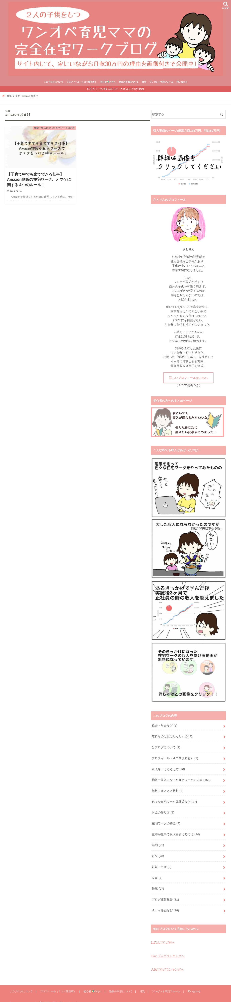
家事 (157, 872)
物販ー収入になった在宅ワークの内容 (181, 778)
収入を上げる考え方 (168, 767)
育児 (158, 851)
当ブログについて (166, 746)
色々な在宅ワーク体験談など (174, 799)
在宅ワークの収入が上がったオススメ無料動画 (116, 88)
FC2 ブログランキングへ (167, 949)
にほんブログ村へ (163, 935)
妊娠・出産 (161, 862)
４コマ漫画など (165, 904)
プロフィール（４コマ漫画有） (81, 82)
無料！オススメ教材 (167, 788)
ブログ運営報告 (165, 893)
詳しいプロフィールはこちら (188, 377)
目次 (144, 82)
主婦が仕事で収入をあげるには (176, 830)
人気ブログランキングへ (167, 962)
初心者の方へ (108, 81)
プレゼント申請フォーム (161, 82)
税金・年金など (164, 725)
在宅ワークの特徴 (166, 820)
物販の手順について (129, 82)
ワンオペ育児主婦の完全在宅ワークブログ (53, 995)
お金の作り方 (163, 809)
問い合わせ (181, 82)
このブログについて (53, 82)
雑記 (158, 883)
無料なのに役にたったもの (172, 735)
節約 (158, 840)
